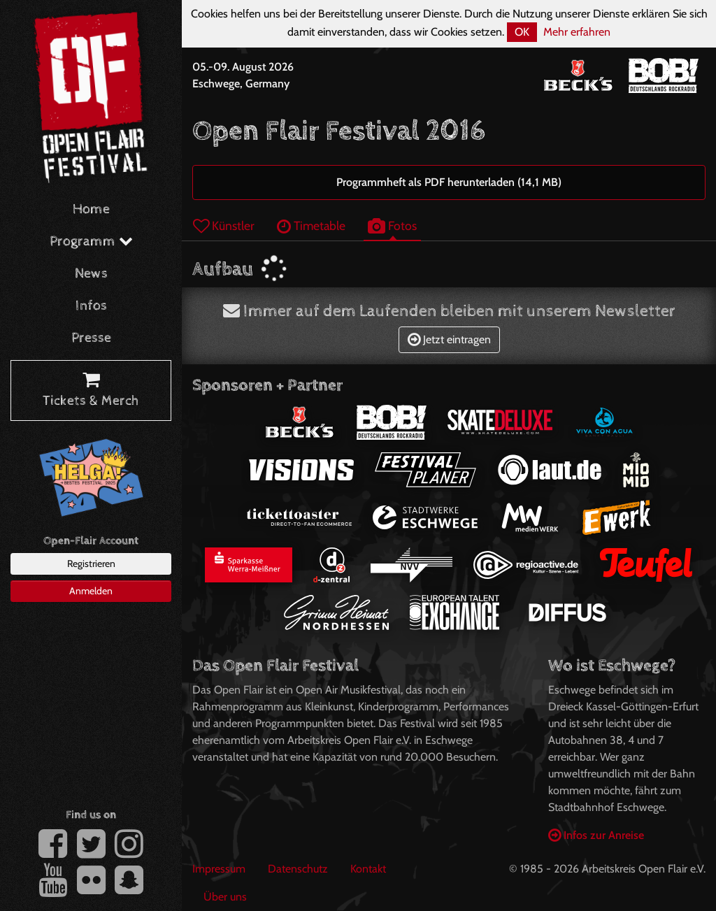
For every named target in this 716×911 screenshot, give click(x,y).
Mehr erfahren (576, 31)
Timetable (311, 225)
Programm (91, 242)
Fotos (392, 225)
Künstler (224, 225)
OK (522, 31)
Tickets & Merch (91, 391)
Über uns (225, 896)
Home (91, 209)
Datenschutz (298, 868)
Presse (91, 338)
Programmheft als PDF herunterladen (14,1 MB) (448, 182)
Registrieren (91, 563)
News (91, 274)
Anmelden (91, 590)
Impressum (218, 868)
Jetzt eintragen (449, 339)
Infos (91, 306)
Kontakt (368, 868)
